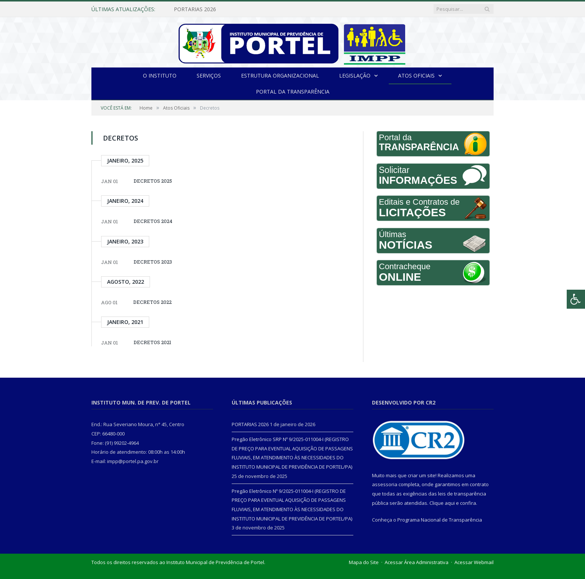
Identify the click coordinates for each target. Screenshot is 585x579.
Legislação (354, 75)
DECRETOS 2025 (153, 180)
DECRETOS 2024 (153, 221)
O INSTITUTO (159, 75)
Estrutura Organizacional (280, 75)
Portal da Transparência (292, 91)
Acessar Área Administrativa (416, 562)
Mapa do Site (364, 562)
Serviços (209, 75)
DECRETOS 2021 (152, 342)
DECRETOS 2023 (153, 261)
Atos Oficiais (416, 75)
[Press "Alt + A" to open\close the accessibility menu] (576, 299)
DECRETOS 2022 (152, 302)
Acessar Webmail (474, 562)
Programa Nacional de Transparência (439, 519)
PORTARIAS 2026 (195, 9)
